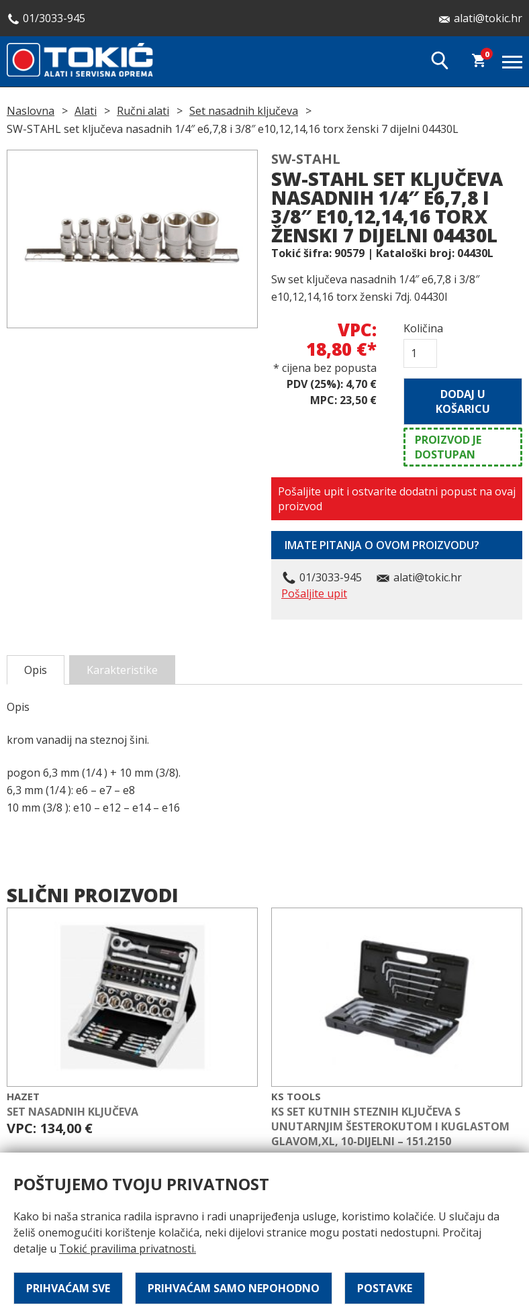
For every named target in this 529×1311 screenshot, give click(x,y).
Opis (35, 670)
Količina (420, 328)
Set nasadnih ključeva (243, 110)
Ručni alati (143, 110)
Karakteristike (122, 670)
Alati (86, 110)
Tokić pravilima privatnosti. (127, 1248)
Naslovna (30, 110)
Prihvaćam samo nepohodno (234, 1288)
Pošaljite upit (314, 593)
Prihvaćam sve (68, 1288)
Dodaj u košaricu (463, 401)
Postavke (384, 1288)
